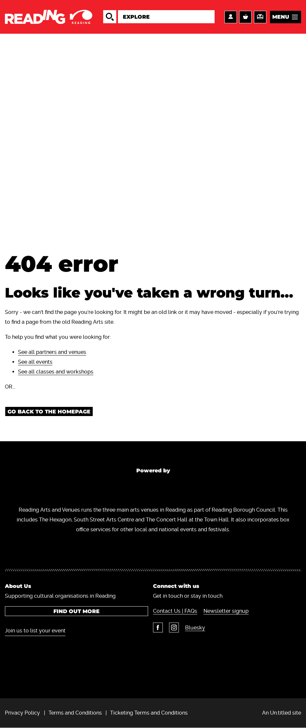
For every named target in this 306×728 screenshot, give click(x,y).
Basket (245, 17)
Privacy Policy (22, 713)
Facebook (158, 627)
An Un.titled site (281, 713)
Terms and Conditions (75, 713)
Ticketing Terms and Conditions (149, 713)
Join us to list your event (35, 631)
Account (230, 17)
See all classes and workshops (55, 372)
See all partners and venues (52, 352)
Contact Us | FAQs (175, 611)
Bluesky (195, 628)
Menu (280, 17)
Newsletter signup (226, 611)
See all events (35, 362)
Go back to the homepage (49, 412)
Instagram (174, 627)
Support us (260, 17)
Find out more (76, 611)
